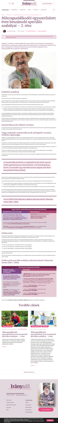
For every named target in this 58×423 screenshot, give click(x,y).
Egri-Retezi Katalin (13, 329)
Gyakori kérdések (10, 402)
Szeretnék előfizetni (45, 409)
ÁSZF (7, 409)
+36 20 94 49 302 (10, 395)
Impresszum (9, 400)
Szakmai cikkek (5, 9)
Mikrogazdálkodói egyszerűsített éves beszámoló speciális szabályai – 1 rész (43, 334)
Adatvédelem (28, 409)
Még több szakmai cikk (29, 372)
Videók (29, 9)
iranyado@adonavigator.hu (22, 395)
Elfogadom (50, 420)
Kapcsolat (35, 9)
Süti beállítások (28, 412)
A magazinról (14, 9)
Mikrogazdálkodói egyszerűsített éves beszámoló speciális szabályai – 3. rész (14, 334)
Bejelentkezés (28, 407)
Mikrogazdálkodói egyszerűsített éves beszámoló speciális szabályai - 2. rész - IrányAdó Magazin (29, 4)
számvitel (45, 326)
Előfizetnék (43, 9)
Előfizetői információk (11, 404)
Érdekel (5, 346)
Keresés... (54, 10)
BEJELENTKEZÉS (48, 3)
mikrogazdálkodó (7, 326)
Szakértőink (22, 9)
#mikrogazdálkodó (42, 31)
